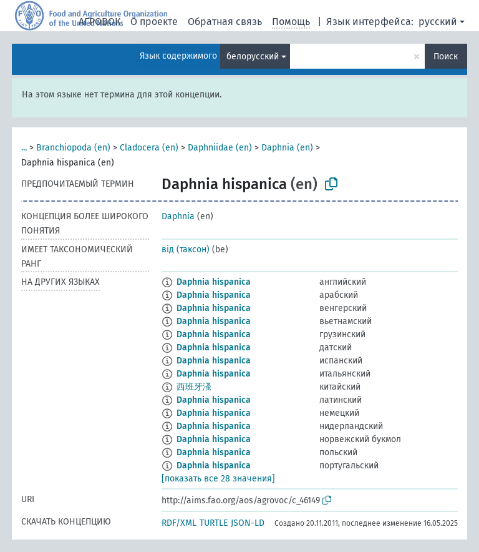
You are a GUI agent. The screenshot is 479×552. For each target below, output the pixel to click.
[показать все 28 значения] (218, 478)
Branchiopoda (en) (73, 147)
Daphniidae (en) (220, 147)
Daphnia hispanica (214, 282)
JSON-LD (247, 523)
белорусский (252, 56)
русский (438, 21)
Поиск (445, 56)
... (24, 147)
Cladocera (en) (149, 147)
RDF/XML (179, 523)
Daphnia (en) (287, 147)
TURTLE (214, 523)
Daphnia (178, 216)
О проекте (154, 21)
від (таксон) (186, 249)
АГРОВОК (99, 21)
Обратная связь (225, 21)
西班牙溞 (194, 387)
